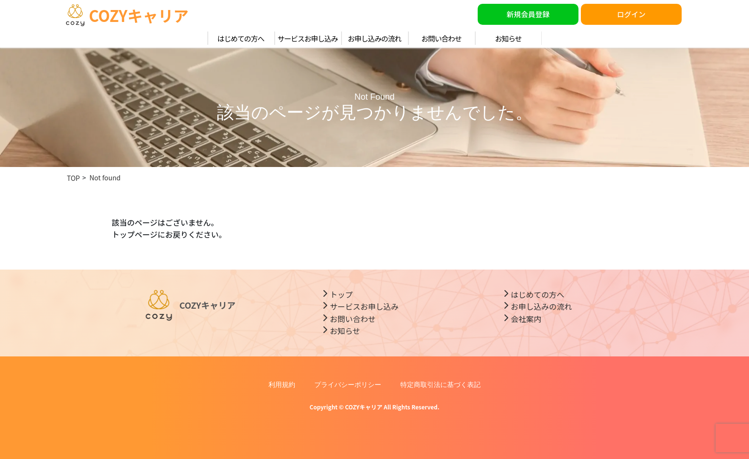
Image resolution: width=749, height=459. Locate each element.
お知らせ (508, 38)
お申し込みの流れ (374, 38)
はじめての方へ (240, 38)
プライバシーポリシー (347, 384)
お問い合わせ (441, 38)
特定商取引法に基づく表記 (440, 384)
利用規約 (281, 384)
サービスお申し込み (308, 38)
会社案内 (526, 318)
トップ (341, 294)
